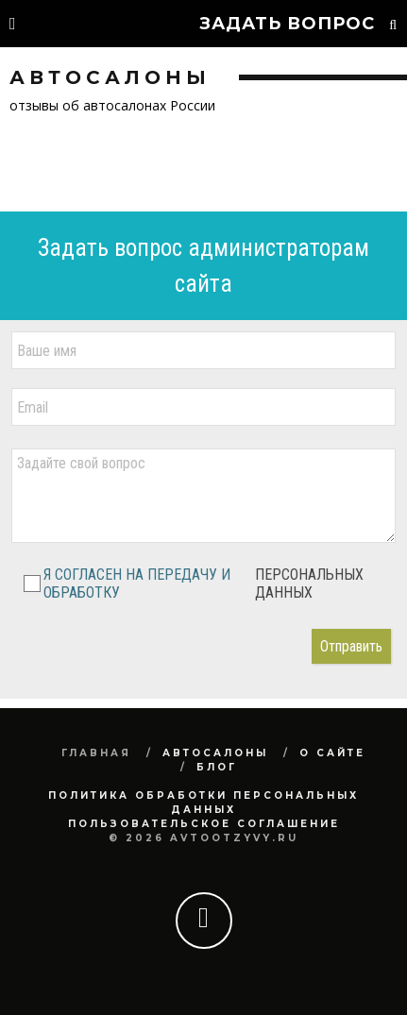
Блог (216, 767)
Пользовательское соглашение (204, 824)
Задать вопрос (287, 23)
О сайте (332, 753)
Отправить (351, 646)
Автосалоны (215, 753)
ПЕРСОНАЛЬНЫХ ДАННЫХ (309, 583)
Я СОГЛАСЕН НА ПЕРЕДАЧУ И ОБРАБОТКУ (205, 583)
